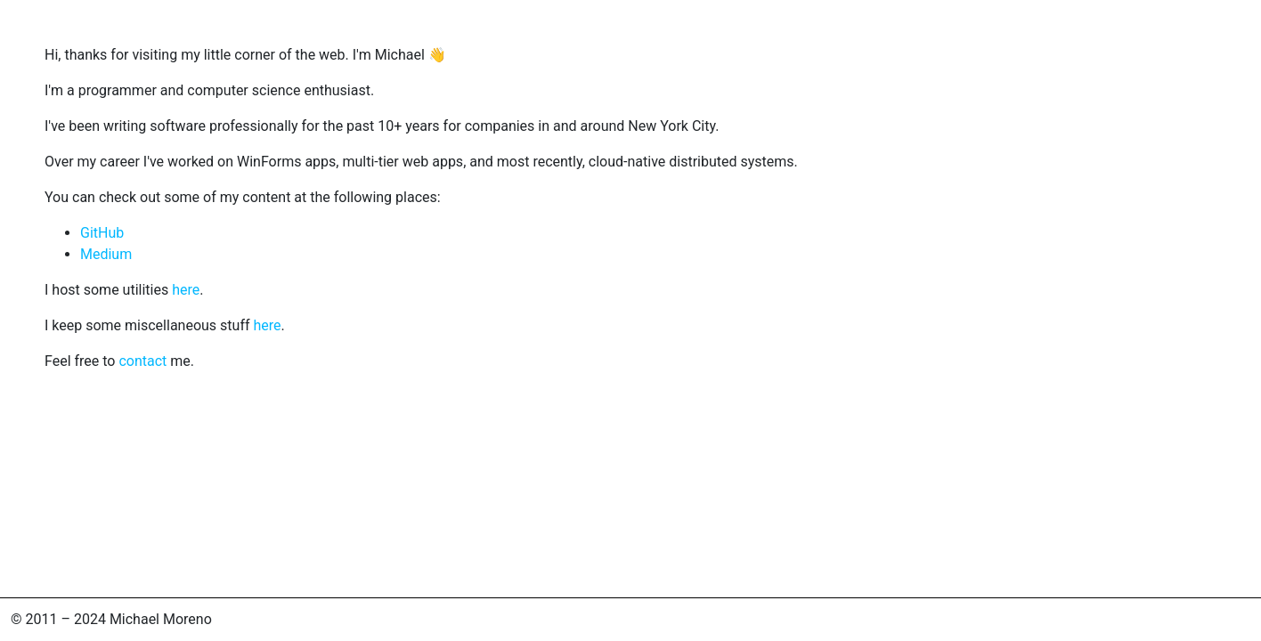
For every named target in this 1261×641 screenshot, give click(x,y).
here (185, 289)
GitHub (102, 232)
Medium (106, 254)
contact (142, 361)
